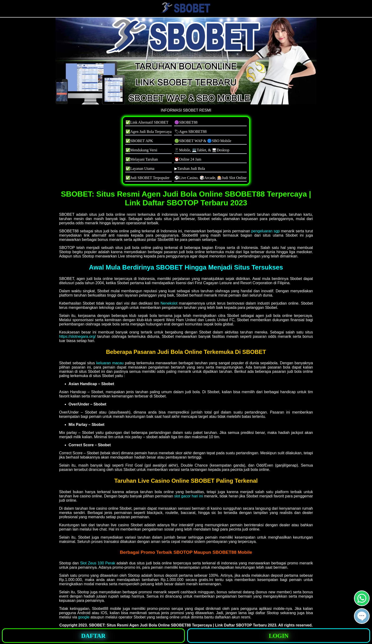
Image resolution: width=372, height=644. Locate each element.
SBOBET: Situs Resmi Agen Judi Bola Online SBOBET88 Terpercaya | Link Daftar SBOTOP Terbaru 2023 (182, 625)
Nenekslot (169, 303)
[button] (362, 616)
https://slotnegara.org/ (77, 336)
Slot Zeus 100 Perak (97, 563)
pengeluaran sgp (265, 231)
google (83, 617)
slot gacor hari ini (188, 496)
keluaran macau (110, 363)
